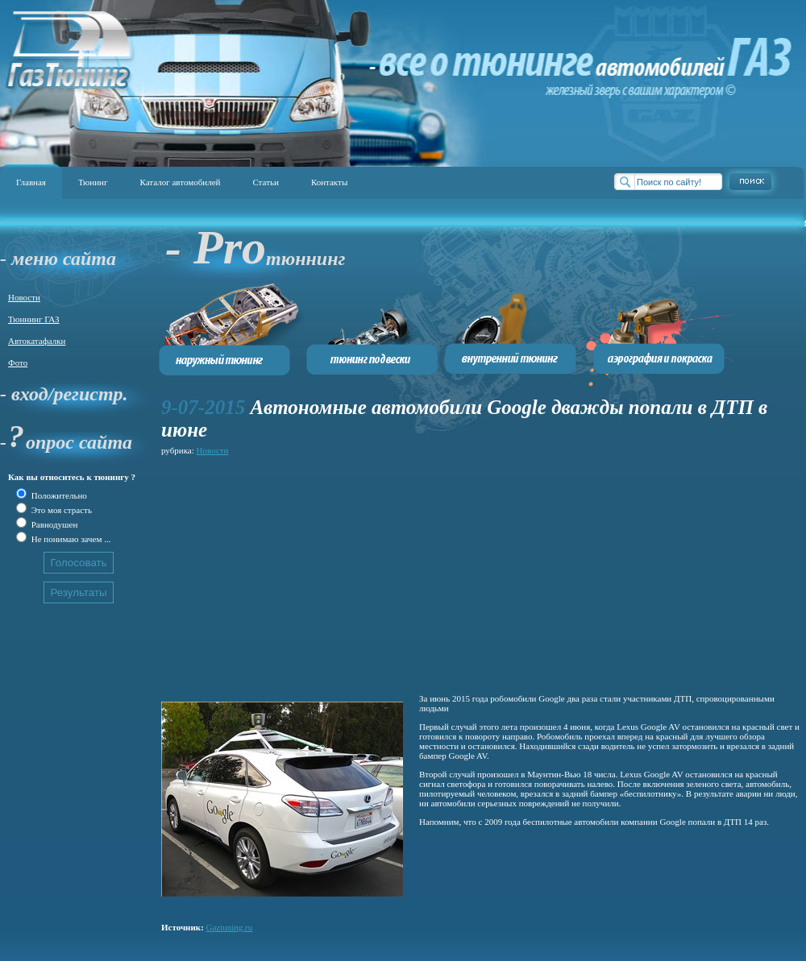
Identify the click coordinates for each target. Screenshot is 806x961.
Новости (24, 297)
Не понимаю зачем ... (69, 539)
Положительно (58, 495)
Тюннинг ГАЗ (34, 319)
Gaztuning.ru (229, 927)
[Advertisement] (390, 572)
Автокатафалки (36, 341)
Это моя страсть (60, 510)
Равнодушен (53, 524)
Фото (17, 362)
